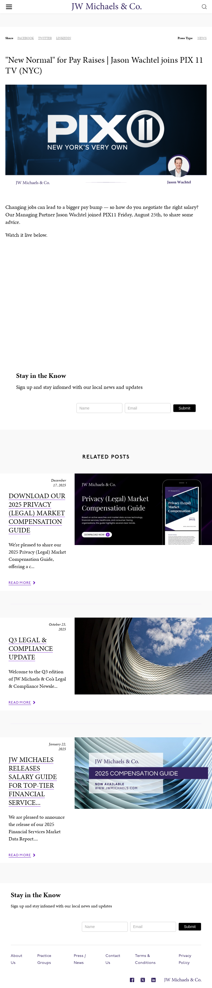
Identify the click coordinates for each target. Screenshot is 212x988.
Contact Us (112, 959)
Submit (184, 408)
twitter (45, 38)
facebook (25, 38)
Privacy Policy (185, 959)
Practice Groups (44, 959)
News (202, 38)
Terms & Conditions (145, 959)
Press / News (80, 959)
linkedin (63, 38)
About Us (16, 959)
